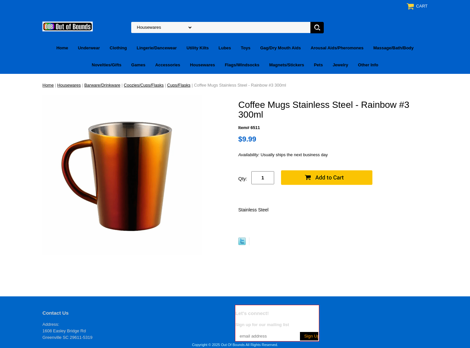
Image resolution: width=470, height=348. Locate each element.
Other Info (368, 64)
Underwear (89, 47)
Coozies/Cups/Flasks (144, 85)
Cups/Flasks (179, 85)
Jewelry (340, 64)
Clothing (118, 47)
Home (62, 47)
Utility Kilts (198, 47)
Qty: (242, 178)
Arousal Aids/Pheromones (337, 47)
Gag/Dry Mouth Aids (280, 47)
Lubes (225, 47)
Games (138, 64)
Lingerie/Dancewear (157, 47)
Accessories (167, 64)
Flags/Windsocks (242, 64)
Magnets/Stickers (286, 64)
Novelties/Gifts (106, 64)
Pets (318, 64)
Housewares (202, 64)
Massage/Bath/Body (393, 47)
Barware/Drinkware (102, 85)
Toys (245, 47)
